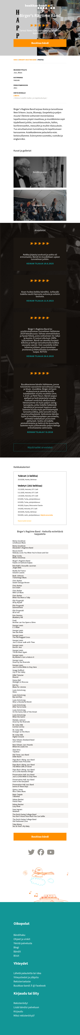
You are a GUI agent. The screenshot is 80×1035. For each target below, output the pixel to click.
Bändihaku (19, 935)
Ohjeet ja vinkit (22, 939)
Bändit (17, 951)
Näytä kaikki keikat (24, 521)
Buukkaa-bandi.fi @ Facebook (30, 985)
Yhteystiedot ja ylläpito (26, 977)
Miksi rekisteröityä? (24, 1015)
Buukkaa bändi (40, 43)
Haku (16, 60)
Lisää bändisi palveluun (26, 1007)
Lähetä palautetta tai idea (27, 973)
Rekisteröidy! (21, 1003)
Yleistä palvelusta (23, 943)
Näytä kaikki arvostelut (40, 447)
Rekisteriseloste (22, 981)
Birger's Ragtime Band (27, 60)
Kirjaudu (18, 1011)
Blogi (16, 947)
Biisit (16, 955)
